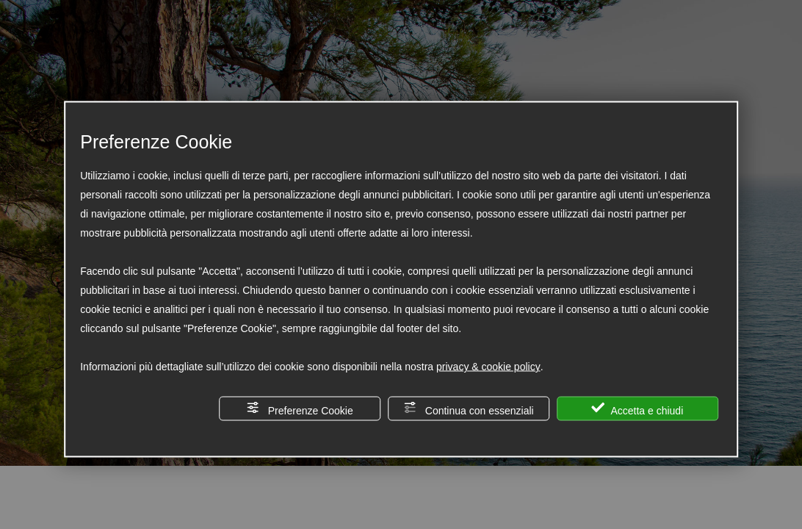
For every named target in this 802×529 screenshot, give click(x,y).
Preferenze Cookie (299, 409)
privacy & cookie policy (488, 367)
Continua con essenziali (468, 409)
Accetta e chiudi (637, 409)
